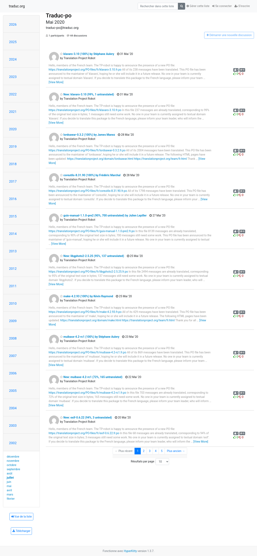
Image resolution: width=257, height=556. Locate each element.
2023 (13, 77)
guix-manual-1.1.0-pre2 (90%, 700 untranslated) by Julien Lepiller (103, 215)
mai (9, 486)
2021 (13, 112)
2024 (13, 59)
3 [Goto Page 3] (150, 451)
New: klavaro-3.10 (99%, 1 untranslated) (87, 94)
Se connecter (222, 6)
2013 (13, 251)
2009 (13, 321)
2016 (13, 199)
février (11, 498)
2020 (13, 129)
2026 (13, 24)
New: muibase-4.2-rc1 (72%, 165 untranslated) (91, 377)
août (9, 473)
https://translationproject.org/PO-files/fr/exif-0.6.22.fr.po (84, 433)
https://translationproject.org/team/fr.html (160, 158)
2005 (13, 391)
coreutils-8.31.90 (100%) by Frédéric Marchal (90, 175)
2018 (13, 164)
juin (9, 481)
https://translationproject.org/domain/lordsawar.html (100, 158)
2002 (13, 443)
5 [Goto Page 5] (161, 451)
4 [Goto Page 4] (156, 451)
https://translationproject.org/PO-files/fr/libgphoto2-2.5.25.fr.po (88, 271)
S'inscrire (242, 6)
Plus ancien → (176, 451)
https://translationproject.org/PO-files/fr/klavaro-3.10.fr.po (85, 69)
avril (9, 490)
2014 (13, 234)
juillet (10, 477)
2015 (13, 216)
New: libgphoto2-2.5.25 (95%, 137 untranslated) (92, 256)
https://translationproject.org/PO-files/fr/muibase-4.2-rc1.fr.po (87, 352)
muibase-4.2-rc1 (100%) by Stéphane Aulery (89, 336)
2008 (13, 338)
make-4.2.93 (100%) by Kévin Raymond (86, 296)
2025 (13, 42)
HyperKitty (130, 551)
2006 (13, 373)
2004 (13, 408)
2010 (13, 303)
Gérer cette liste (198, 6)
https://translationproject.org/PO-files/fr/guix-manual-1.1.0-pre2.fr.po (92, 231)
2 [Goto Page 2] (144, 451)
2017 (13, 181)
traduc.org (17, 6)
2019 (13, 147)
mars (10, 494)
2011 (13, 286)
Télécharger (21, 531)
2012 (13, 269)
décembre (13, 456)
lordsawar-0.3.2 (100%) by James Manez (87, 134)
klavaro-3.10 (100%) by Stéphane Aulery (87, 54)
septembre (13, 469)
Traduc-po (58, 15)
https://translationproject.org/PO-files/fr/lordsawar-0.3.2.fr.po (87, 150)
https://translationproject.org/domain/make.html (90, 320)
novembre (13, 460)
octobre (11, 465)
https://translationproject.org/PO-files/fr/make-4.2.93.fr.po (85, 311)
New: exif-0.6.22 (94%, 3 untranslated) (86, 417)
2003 (13, 426)
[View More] (56, 82)
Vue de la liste (21, 516)
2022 (13, 94)
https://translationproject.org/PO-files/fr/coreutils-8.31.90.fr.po (88, 190)
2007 (13, 356)
